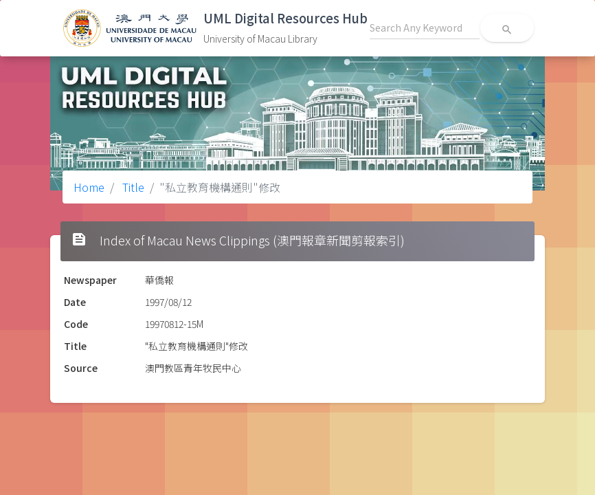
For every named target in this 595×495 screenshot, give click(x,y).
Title (132, 187)
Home (89, 187)
